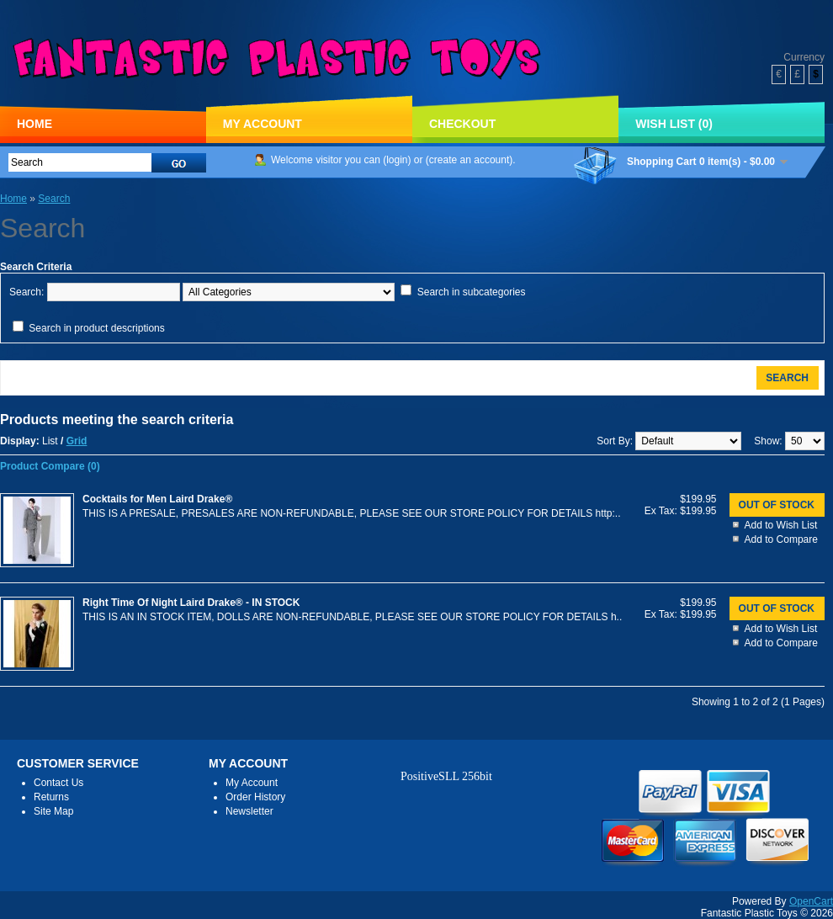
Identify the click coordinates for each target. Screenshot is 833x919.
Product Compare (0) (50, 466)
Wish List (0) (674, 123)
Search (54, 199)
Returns (51, 797)
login (396, 160)
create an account (469, 160)
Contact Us (58, 783)
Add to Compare (781, 539)
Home (34, 123)
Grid (77, 441)
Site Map (53, 811)
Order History (255, 797)
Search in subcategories (471, 292)
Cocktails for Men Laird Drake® (157, 499)
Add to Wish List (781, 525)
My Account (262, 123)
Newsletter (249, 811)
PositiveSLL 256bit (446, 776)
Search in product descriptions (96, 328)
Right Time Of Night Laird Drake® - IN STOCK (191, 602)
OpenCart (811, 901)
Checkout (462, 123)
